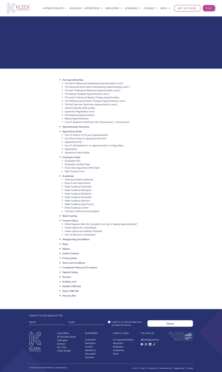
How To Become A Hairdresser (80, 234)
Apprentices (93, 8)
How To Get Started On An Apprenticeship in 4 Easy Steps (94, 145)
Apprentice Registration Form (79, 111)
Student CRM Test (71, 286)
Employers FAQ (72, 160)
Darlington (90, 343)
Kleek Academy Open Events (79, 204)
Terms (134, 368)
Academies (133, 8)
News (165, 8)
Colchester (90, 339)
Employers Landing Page (77, 164)
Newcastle (90, 353)
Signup (66, 248)
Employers (114, 8)
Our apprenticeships (72, 79)
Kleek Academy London (77, 207)
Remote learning (165, 368)
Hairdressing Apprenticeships (79, 115)
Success (66, 276)
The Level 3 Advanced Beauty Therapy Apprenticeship (92, 97)
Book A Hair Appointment (78, 183)
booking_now (69, 281)
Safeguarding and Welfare (76, 239)
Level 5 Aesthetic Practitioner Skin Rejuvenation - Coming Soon (97, 122)
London (89, 346)
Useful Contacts (70, 253)
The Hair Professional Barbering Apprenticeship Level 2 (92, 90)
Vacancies (75, 8)
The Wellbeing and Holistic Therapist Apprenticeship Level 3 (95, 100)
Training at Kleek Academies (79, 179)
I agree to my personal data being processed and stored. (127, 323)
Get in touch (187, 8)
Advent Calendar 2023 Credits (80, 108)
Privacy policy (69, 258)
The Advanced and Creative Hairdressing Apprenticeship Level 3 (97, 86)
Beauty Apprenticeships (76, 118)
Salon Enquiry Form (75, 171)
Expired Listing (70, 272)
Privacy (142, 368)
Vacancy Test (69, 295)
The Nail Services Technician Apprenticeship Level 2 (91, 104)
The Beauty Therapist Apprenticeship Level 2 (87, 93)
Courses (151, 8)
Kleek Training (69, 215)
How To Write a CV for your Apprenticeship (86, 135)
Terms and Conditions (73, 262)
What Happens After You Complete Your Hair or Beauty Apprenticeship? (101, 224)
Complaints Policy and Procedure (79, 267)
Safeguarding (179, 368)
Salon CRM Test (70, 291)
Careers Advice (70, 220)
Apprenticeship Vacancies (75, 126)
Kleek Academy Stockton (77, 200)
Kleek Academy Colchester (78, 186)
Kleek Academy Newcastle (78, 197)
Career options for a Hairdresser (81, 227)
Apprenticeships (55, 8)
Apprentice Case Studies (77, 152)
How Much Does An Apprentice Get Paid (85, 138)
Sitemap (190, 368)
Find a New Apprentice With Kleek (82, 167)
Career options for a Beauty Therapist (83, 231)
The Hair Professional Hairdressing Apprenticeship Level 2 (94, 83)
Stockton (89, 357)
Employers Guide (71, 157)
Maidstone (90, 350)
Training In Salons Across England (82, 211)
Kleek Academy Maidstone (78, 193)
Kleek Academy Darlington (78, 190)
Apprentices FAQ (73, 142)
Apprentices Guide (72, 131)
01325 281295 (64, 350)
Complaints (152, 368)
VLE (209, 8)
